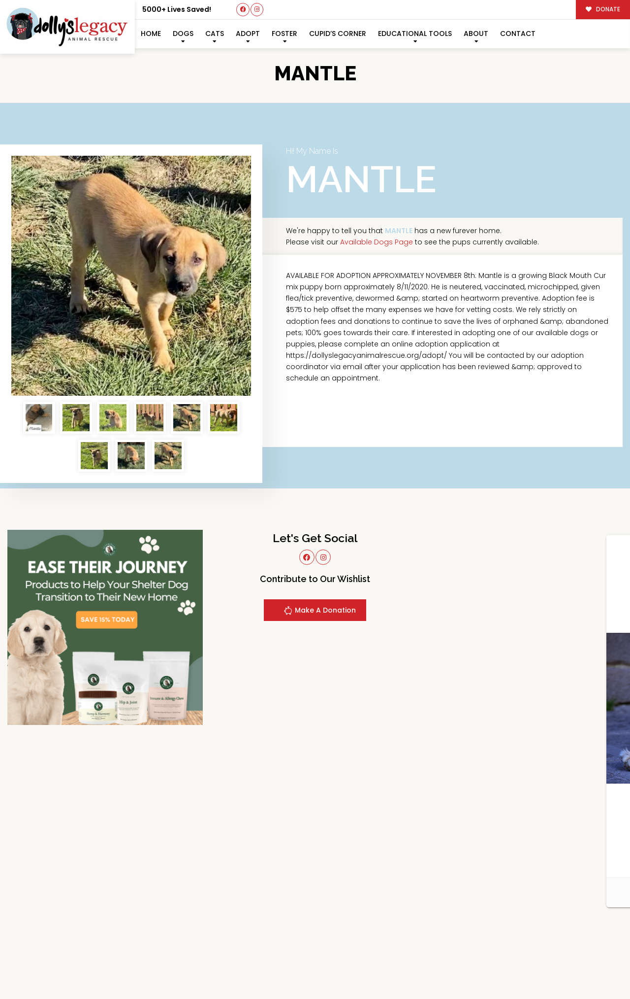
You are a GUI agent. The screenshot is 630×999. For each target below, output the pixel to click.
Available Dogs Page (376, 242)
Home (151, 33)
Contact (518, 33)
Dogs (183, 33)
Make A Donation (320, 612)
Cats (214, 33)
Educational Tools (415, 33)
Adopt (248, 33)
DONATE (603, 9)
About (476, 33)
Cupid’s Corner (337, 33)
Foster (284, 33)
